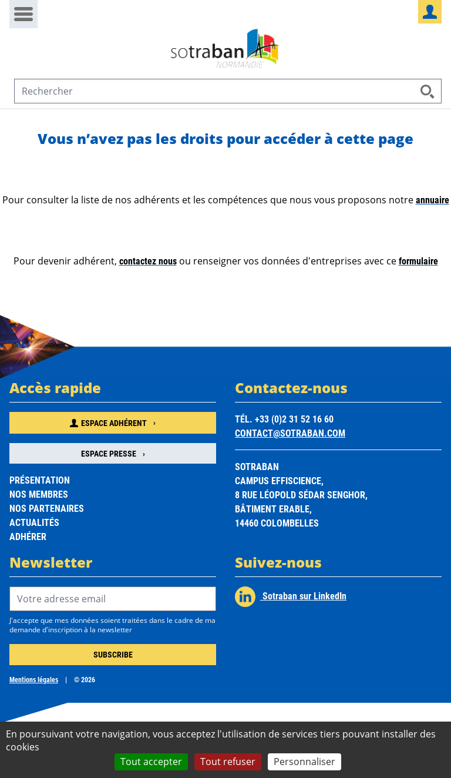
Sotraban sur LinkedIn (290, 596)
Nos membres (38, 494)
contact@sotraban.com (290, 433)
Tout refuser (227, 761)
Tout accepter (151, 761)
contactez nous (148, 260)
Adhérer (27, 536)
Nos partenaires (46, 508)
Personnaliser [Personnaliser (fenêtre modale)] (304, 761)
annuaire (432, 199)
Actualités (34, 522)
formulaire (418, 260)
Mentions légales (33, 679)
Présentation (39, 480)
